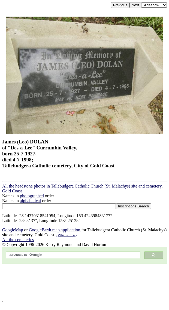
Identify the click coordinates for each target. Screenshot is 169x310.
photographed (32, 196)
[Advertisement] (84, 282)
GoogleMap (12, 230)
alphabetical (30, 200)
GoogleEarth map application (55, 230)
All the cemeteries (18, 239)
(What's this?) (66, 235)
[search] (73, 255)
